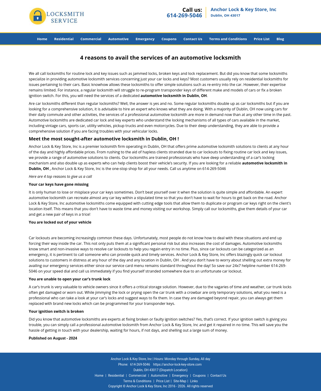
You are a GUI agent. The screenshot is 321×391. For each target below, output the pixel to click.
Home (42, 38)
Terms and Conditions (228, 38)
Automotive (118, 38)
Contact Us (192, 38)
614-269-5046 (184, 15)
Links (194, 381)
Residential (63, 38)
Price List (261, 38)
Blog (280, 38)
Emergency (145, 38)
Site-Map (180, 381)
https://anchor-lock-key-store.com (177, 364)
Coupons (169, 38)
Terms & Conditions (137, 381)
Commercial (90, 38)
